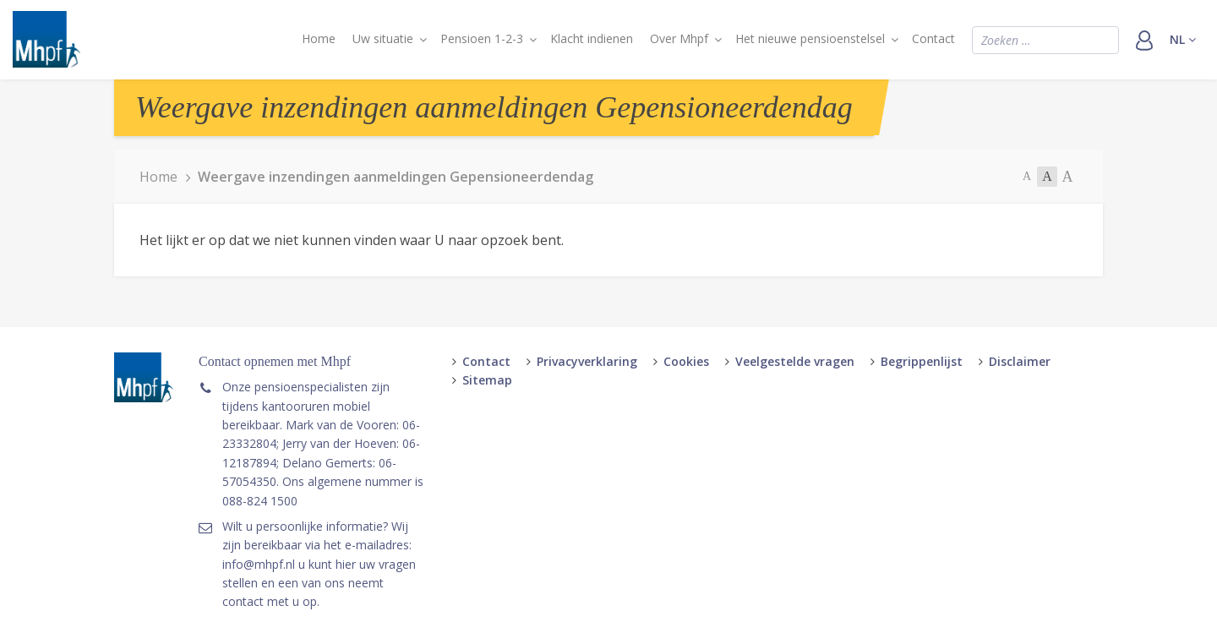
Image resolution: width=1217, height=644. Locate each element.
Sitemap (487, 380)
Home (319, 38)
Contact (933, 38)
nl (1183, 39)
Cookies (686, 361)
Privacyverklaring (587, 361)
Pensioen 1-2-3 (481, 38)
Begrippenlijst (922, 361)
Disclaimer (1020, 361)
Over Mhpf (679, 38)
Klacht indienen (591, 38)
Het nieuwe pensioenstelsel (810, 38)
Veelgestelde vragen (794, 361)
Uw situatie (382, 38)
